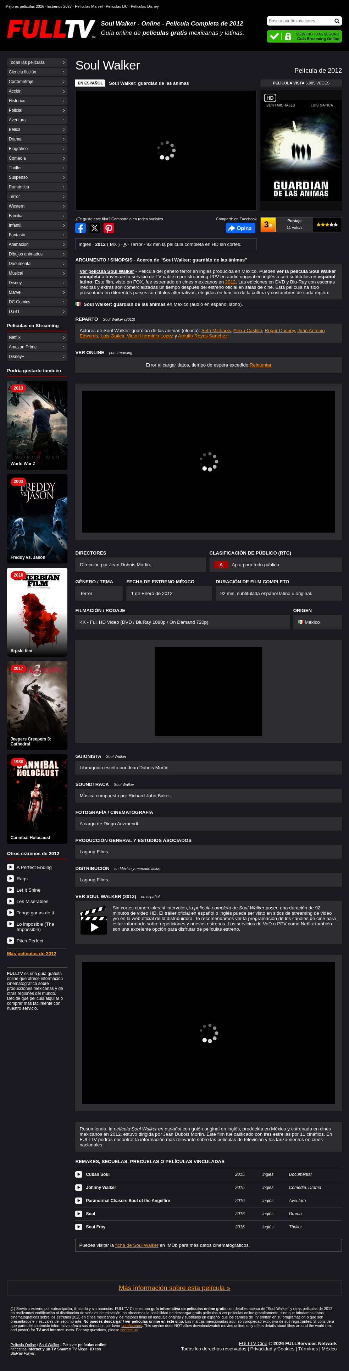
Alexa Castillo (247, 330)
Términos (308, 1348)
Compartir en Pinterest (109, 228)
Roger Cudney (280, 330)
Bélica (15, 129)
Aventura (17, 119)
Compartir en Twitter (94, 228)
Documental (20, 263)
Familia (16, 215)
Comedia (17, 158)
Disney (15, 282)
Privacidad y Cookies (272, 1348)
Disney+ (16, 356)
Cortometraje (21, 81)
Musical (16, 273)
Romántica (19, 187)
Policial (15, 110)
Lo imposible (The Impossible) (35, 926)
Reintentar (261, 365)
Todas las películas (27, 62)
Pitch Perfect (30, 940)
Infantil (15, 225)
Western (16, 206)
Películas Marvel (89, 6)
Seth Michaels (216, 330)
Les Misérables (33, 901)
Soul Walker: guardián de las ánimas (149, 83)
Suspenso (18, 177)
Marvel (15, 292)
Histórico (17, 100)
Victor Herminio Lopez (150, 335)
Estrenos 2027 (60, 6)
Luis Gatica (112, 335)
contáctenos (131, 1325)
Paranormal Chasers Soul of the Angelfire (128, 1200)
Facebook (240, 228)
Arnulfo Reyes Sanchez (202, 335)
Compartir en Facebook (80, 228)
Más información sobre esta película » (174, 1288)
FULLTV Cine (253, 1343)
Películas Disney (145, 6)
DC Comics (20, 301)
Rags (22, 878)
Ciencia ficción (22, 72)
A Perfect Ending (34, 867)
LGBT (14, 311)
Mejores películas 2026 (24, 6)
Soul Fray (95, 1226)
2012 (230, 282)
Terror (14, 196)
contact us (129, 1330)
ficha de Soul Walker (137, 1245)
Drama (15, 139)
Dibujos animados (26, 254)
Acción (15, 91)
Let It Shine (28, 890)
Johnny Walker (101, 1187)
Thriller (15, 167)
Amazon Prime (23, 347)
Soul (90, 1213)
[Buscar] (304, 21)
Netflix (15, 337)
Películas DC (117, 6)
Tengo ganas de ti (35, 912)
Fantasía (17, 234)
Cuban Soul (98, 1174)
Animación (19, 244)
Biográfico (18, 148)
